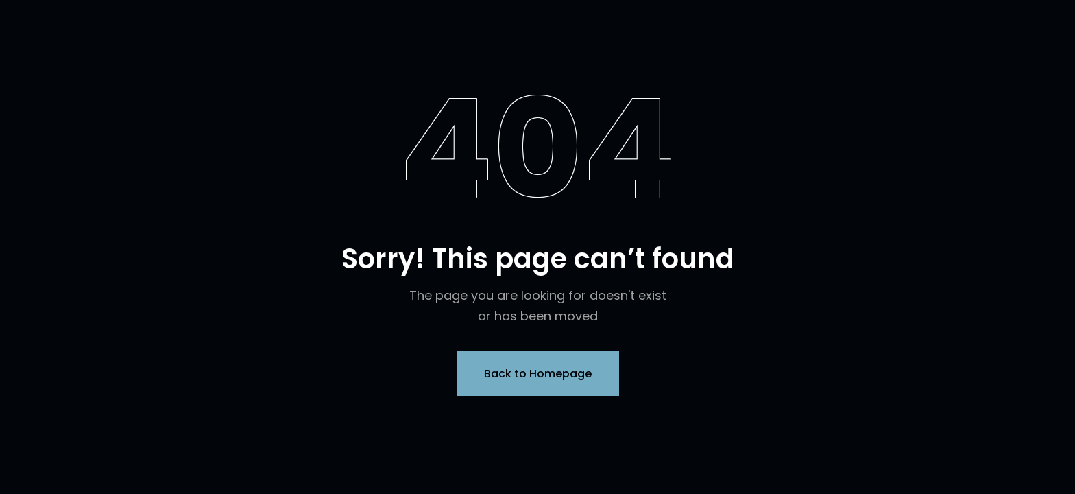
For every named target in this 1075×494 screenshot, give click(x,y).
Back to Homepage (538, 373)
